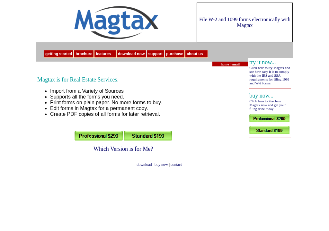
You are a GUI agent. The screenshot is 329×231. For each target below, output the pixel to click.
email (236, 64)
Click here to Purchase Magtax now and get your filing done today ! (267, 105)
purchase (174, 54)
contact (176, 164)
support (155, 54)
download (144, 164)
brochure (84, 54)
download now (131, 54)
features (106, 54)
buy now (161, 164)
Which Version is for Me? (123, 149)
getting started (58, 54)
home (225, 64)
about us (197, 54)
